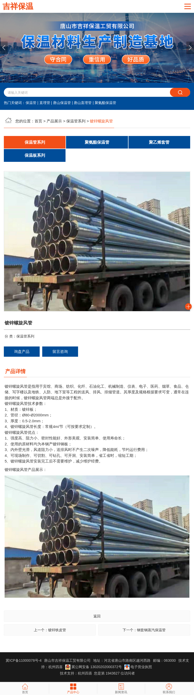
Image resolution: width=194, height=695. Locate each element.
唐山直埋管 (83, 103)
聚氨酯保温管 (105, 103)
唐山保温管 (62, 103)
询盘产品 (21, 352)
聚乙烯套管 (159, 142)
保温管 (31, 103)
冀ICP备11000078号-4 (23, 661)
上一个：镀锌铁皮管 (50, 630)
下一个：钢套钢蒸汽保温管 (144, 630)
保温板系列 (35, 155)
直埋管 (44, 103)
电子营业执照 (138, 667)
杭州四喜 (85, 674)
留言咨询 (60, 352)
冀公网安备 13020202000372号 (94, 667)
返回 (97, 617)
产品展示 (54, 121)
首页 (38, 121)
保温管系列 (75, 121)
